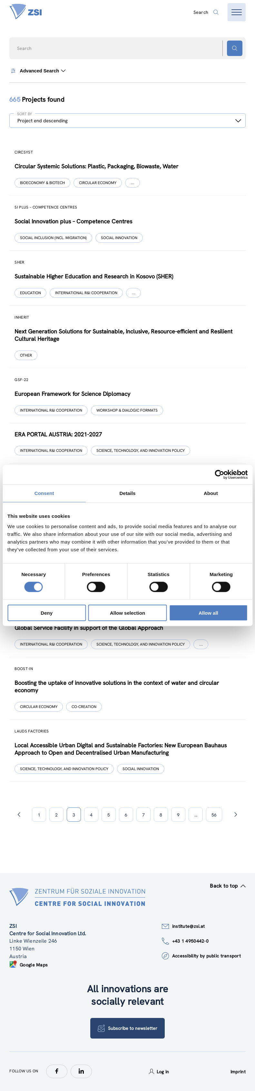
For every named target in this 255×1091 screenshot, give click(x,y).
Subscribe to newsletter (127, 1028)
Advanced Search (37, 71)
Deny (47, 612)
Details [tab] (128, 493)
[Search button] (234, 48)
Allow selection (127, 612)
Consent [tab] (44, 493)
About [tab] (211, 493)
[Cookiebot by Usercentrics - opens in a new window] (219, 475)
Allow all (208, 612)
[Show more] (132, 183)
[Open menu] (237, 12)
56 (214, 815)
